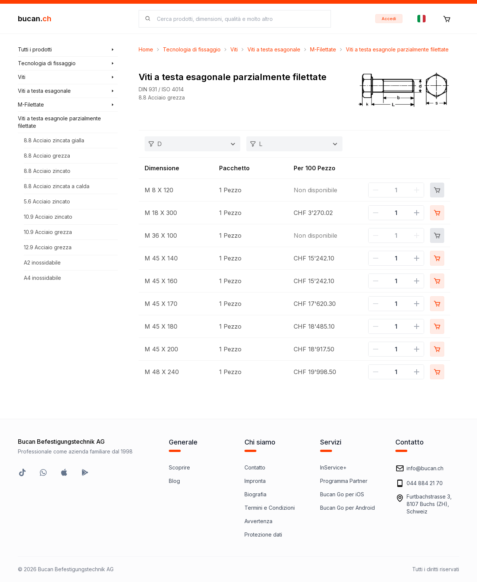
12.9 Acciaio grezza (48, 247)
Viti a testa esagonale (273, 49)
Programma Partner (343, 481)
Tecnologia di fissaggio (192, 49)
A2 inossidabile (42, 262)
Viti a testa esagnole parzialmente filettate (397, 49)
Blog (174, 481)
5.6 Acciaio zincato (47, 201)
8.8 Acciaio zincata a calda (56, 186)
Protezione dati (263, 534)
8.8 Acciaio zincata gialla (54, 140)
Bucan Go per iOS (342, 494)
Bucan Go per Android (347, 507)
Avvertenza (258, 521)
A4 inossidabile (42, 278)
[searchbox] (239, 18)
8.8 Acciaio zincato (47, 171)
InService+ (333, 467)
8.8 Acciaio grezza (47, 155)
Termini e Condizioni (269, 507)
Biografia (255, 494)
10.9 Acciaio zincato (48, 216)
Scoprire (179, 467)
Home (146, 49)
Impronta (255, 481)
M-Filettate (323, 49)
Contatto (254, 467)
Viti (234, 49)
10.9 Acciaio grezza (48, 232)
